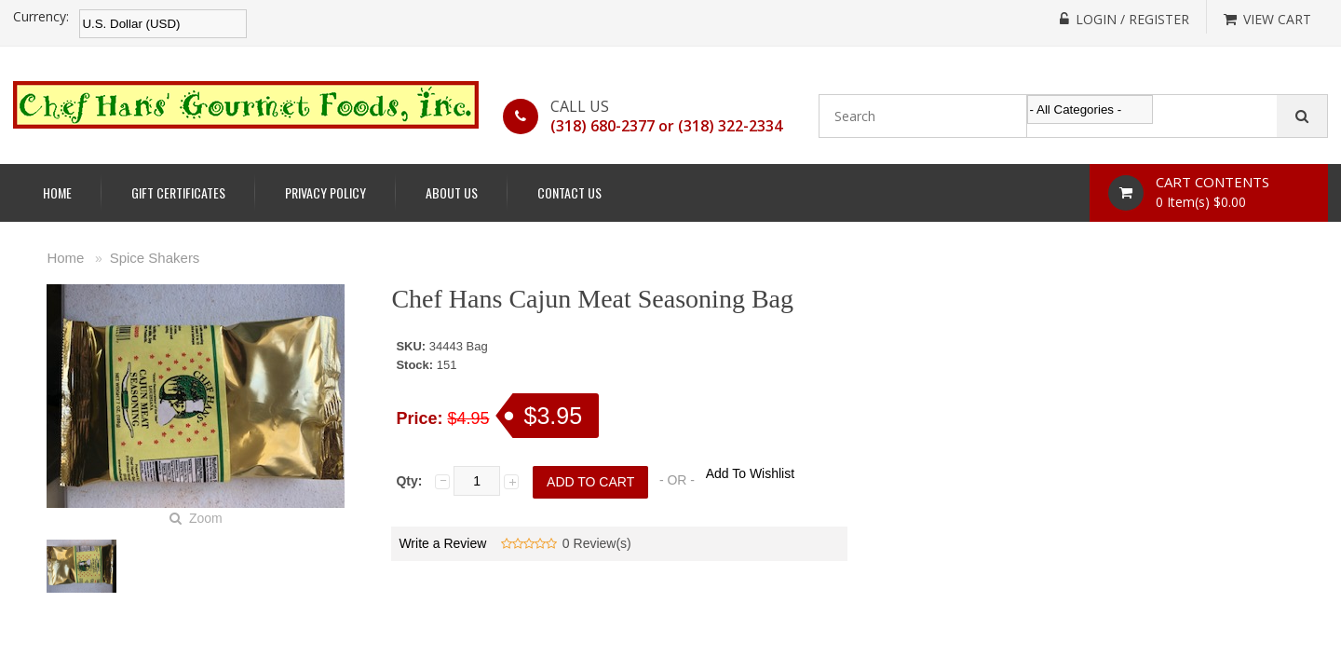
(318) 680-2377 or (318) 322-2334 (666, 125)
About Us (452, 192)
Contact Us (569, 192)
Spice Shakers (155, 258)
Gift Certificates (178, 192)
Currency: (41, 16)
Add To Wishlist (750, 473)
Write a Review (442, 543)
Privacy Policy (325, 192)
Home (57, 192)
